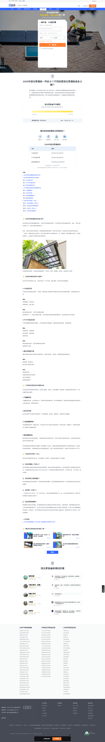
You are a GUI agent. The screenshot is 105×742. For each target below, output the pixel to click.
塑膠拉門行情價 (23, 665)
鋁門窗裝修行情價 (24, 676)
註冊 (77, 705)
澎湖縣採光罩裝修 (46, 672)
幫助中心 (75, 710)
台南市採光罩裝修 (46, 656)
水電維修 (19, 9)
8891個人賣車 (54, 728)
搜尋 (79, 5)
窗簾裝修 (65, 643)
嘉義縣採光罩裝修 (46, 663)
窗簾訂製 (65, 635)
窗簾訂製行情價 (23, 635)
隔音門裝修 (66, 683)
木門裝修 (65, 691)
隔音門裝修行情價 (24, 683)
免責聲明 (90, 710)
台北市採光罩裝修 (46, 630)
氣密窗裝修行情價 (24, 656)
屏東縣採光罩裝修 (46, 665)
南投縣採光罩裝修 (46, 654)
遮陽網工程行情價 (24, 630)
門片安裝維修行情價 (25, 641)
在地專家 (44, 713)
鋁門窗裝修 (66, 676)
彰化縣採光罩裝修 (46, 648)
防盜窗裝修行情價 (24, 632)
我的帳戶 (92, 9)
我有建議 (75, 713)
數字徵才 (90, 718)
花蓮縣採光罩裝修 (46, 669)
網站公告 (90, 708)
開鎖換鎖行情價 (23, 661)
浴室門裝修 (66, 667)
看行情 (43, 9)
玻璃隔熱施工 (66, 652)
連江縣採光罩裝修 (46, 676)
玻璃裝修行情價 (23, 672)
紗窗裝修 (65, 659)
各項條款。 (51, 48)
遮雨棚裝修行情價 (24, 639)
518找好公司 (18, 725)
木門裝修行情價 (23, 691)
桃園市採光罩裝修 (46, 635)
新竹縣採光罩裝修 (46, 639)
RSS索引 (44, 715)
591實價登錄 (76, 725)
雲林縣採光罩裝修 (46, 650)
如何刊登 (85, 6)
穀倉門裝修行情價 (24, 645)
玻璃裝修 (65, 672)
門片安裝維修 (66, 641)
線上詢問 (27, 707)
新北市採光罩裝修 (46, 632)
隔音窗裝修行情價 (24, 685)
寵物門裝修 (66, 669)
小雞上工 (25, 725)
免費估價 (57, 738)
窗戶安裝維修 (66, 648)
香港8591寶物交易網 (47, 725)
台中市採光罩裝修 (46, 645)
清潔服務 (35, 9)
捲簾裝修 (65, 663)
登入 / (74, 705)
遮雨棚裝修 (66, 639)
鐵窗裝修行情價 (23, 650)
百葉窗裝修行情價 (24, 674)
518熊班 (11, 725)
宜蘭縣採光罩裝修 (46, 643)
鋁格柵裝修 (66, 689)
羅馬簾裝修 (66, 680)
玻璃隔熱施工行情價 (25, 652)
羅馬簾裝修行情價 (24, 680)
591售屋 (69, 725)
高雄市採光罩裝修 (46, 659)
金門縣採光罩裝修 (46, 674)
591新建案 (63, 725)
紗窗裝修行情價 (23, 659)
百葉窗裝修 (66, 674)
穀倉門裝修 (66, 645)
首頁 (12, 9)
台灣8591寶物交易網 (35, 725)
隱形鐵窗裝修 (66, 687)
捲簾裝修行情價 (23, 663)
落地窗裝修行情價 (24, 678)
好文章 (57, 9)
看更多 (52, 552)
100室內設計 (85, 725)
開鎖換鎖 (65, 661)
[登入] (20, 0)
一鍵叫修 (92, 6)
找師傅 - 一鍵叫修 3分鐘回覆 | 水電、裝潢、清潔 (12, 5)
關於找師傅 (91, 705)
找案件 (50, 9)
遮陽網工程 (66, 630)
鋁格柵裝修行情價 (24, 689)
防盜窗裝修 (66, 632)
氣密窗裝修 (66, 656)
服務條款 (90, 713)
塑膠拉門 (65, 665)
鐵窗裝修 (65, 650)
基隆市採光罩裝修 (46, 641)
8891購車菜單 (37, 728)
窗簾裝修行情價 (23, 643)
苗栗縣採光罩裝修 (46, 652)
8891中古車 (46, 728)
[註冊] (23, 0)
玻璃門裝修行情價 (24, 654)
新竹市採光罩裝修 (46, 637)
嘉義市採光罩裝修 (46, 661)
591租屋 (56, 725)
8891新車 (92, 725)
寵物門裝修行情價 (24, 669)
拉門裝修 (65, 637)
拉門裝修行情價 (23, 637)
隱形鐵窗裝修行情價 (25, 687)
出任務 (68, 728)
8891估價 (62, 728)
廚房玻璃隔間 (66, 693)
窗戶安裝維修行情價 (25, 648)
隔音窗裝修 (66, 685)
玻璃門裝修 (66, 654)
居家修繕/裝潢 (27, 9)
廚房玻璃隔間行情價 (25, 693)
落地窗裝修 (66, 678)
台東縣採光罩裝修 (46, 667)
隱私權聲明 (91, 715)
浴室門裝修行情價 (24, 667)
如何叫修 (44, 705)
